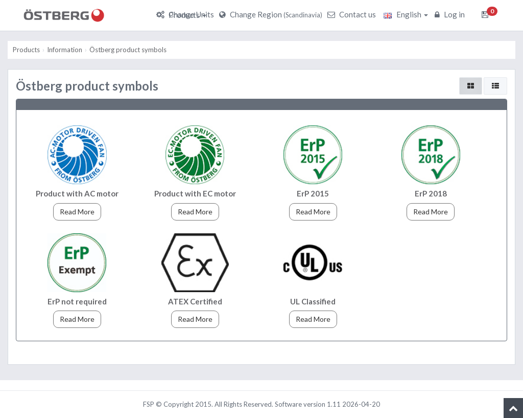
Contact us (353, 14)
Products (187, 14)
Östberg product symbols (128, 50)
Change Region (272, 14)
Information (64, 50)
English (406, 14)
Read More (77, 211)
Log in (451, 14)
